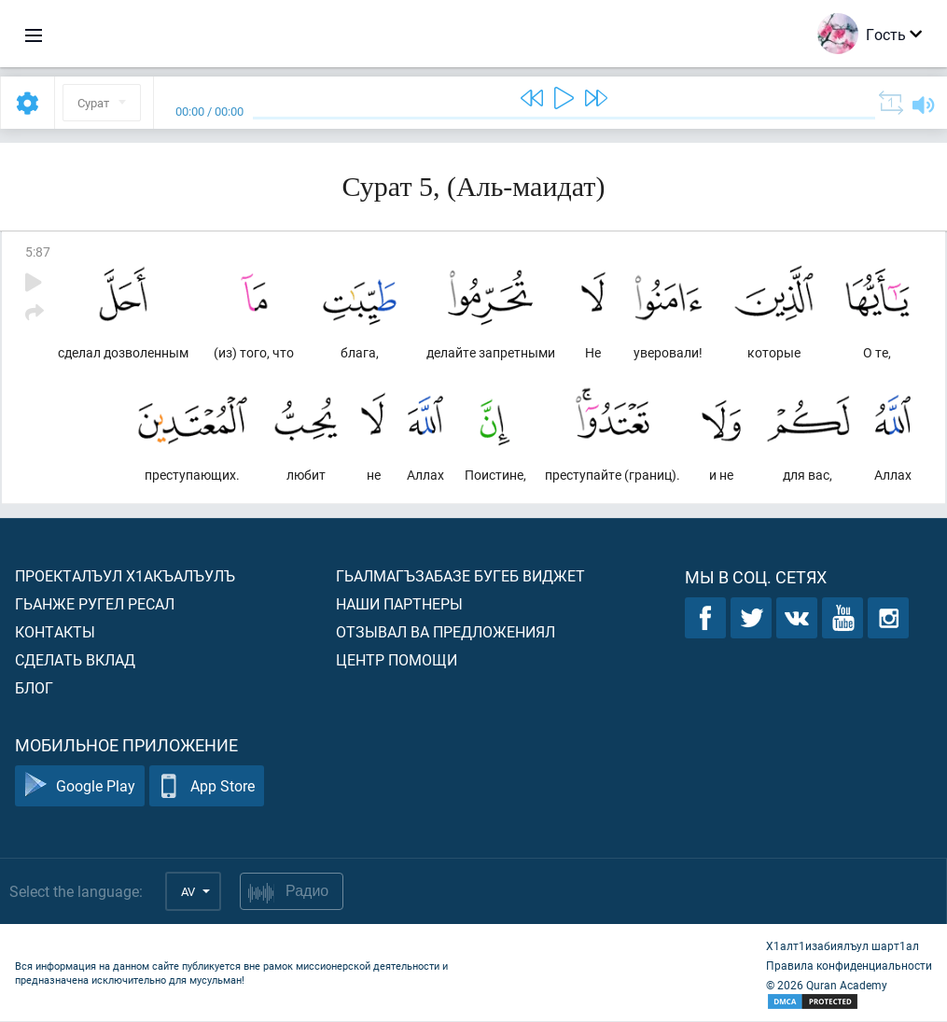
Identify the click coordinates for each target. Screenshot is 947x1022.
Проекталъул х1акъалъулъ (125, 576)
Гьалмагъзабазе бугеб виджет (460, 576)
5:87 (37, 251)
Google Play (79, 787)
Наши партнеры (399, 604)
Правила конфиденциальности (849, 966)
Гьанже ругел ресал (94, 604)
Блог (34, 688)
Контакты (55, 632)
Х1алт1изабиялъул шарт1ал (842, 946)
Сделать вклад (75, 660)
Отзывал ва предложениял (445, 632)
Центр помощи (396, 660)
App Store (207, 787)
